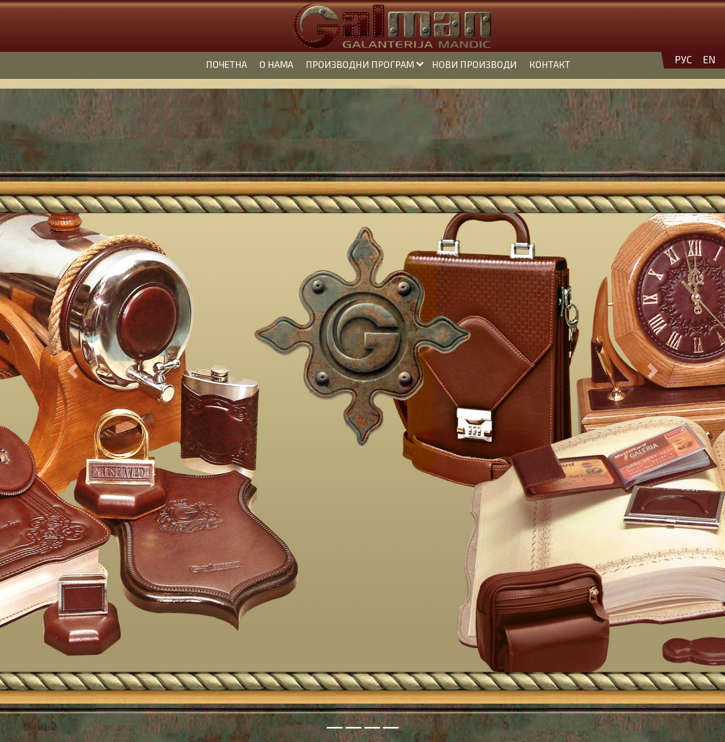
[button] (72, 371)
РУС (683, 59)
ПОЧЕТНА (226, 64)
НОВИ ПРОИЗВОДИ (474, 64)
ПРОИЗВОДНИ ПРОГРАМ (360, 64)
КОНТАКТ (549, 64)
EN (709, 59)
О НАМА (276, 64)
